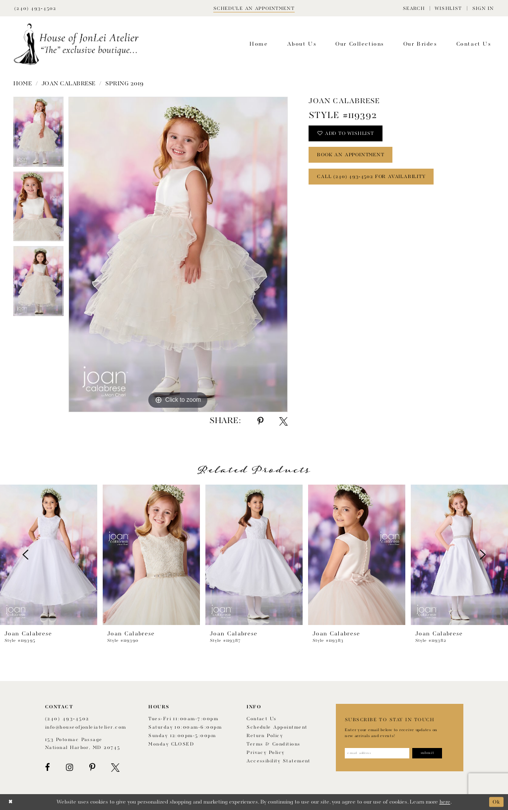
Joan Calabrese (69, 83)
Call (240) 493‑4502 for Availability (373, 179)
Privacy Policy (266, 752)
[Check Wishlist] (448, 8)
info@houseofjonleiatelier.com (86, 727)
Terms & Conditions (273, 744)
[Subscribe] (431, 753)
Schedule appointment (277, 727)
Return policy (265, 736)
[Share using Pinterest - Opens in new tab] (260, 421)
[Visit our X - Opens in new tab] (115, 767)
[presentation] (48, 555)
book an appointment (353, 156)
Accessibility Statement (279, 761)
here (445, 802)
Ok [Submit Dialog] (496, 802)
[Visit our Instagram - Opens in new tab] (69, 767)
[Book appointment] (254, 8)
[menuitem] (414, 8)
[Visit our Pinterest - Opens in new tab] (92, 767)
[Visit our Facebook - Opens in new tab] (47, 767)
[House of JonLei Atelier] (76, 44)
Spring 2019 (124, 83)
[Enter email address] (379, 753)
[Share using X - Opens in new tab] (283, 421)
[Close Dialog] (10, 802)
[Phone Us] (35, 8)
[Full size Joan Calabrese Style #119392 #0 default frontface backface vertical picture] (178, 254)
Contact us (262, 719)
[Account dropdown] (483, 8)
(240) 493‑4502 (67, 719)
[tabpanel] (38, 134)
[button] (414, 8)
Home (22, 83)
